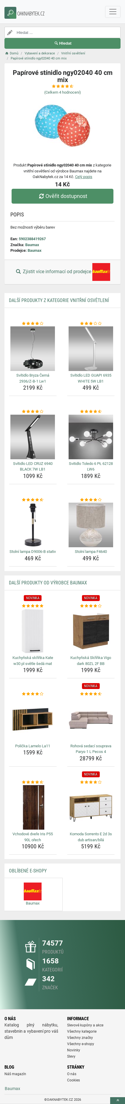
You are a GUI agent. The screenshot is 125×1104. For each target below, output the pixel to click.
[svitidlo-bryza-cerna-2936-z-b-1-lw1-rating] (32, 324)
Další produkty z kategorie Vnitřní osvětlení (59, 300)
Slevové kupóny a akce (85, 1025)
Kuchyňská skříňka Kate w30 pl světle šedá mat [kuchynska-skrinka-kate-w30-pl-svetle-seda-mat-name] (32, 660)
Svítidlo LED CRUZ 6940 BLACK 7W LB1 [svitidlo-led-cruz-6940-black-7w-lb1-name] (33, 466)
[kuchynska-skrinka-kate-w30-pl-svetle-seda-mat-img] (32, 631)
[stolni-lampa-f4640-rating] (91, 500)
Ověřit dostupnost (62, 196)
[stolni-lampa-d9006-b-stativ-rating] (32, 500)
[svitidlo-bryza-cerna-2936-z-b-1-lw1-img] (32, 348)
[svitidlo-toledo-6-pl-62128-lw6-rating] (91, 412)
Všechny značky (80, 1038)
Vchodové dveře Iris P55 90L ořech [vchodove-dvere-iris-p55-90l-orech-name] (32, 837)
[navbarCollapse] (113, 12)
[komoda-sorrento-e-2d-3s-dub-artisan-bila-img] (91, 807)
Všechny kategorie (81, 1031)
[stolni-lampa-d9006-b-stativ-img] (32, 525)
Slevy (71, 1056)
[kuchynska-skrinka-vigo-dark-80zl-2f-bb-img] (91, 631)
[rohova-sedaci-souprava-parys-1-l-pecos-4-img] (91, 719)
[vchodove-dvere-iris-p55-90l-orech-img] (32, 807)
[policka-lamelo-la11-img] (32, 719)
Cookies (73, 1080)
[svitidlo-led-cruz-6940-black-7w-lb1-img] (32, 437)
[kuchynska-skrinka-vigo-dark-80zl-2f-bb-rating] (91, 606)
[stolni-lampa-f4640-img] (91, 525)
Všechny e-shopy (80, 1044)
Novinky (73, 1050)
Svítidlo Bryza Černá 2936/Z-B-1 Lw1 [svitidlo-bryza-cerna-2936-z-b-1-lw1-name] (32, 378)
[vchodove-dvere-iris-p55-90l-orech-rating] (32, 782)
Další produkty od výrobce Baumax (48, 583)
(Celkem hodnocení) (62, 92)
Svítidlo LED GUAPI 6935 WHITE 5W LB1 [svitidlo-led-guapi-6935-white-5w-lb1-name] (90, 378)
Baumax (32, 245)
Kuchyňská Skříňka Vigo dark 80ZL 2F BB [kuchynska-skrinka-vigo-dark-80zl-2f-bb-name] (90, 660)
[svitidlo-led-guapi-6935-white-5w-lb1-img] (91, 348)
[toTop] (117, 1100)
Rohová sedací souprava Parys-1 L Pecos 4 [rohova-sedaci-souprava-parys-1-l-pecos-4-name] (90, 749)
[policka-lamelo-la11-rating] (32, 694)
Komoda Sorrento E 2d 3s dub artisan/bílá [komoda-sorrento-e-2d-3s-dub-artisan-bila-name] (91, 837)
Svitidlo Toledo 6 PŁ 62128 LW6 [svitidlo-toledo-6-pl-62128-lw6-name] (91, 466)
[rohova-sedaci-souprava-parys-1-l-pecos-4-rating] (91, 694)
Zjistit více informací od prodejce (62, 272)
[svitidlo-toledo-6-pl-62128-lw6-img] (91, 437)
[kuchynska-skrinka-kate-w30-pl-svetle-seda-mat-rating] (32, 606)
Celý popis (83, 176)
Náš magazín (15, 1074)
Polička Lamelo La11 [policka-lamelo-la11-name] (32, 746)
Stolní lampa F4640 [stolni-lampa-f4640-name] (91, 551)
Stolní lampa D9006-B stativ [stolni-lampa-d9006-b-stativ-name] (33, 551)
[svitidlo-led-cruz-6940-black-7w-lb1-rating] (32, 412)
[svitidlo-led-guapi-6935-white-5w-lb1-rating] (91, 324)
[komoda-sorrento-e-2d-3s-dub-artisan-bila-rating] (91, 782)
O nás (71, 1074)
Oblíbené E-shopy (28, 871)
